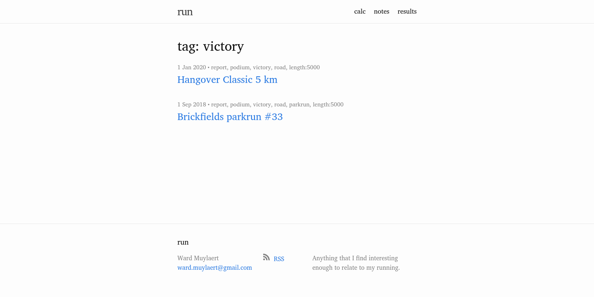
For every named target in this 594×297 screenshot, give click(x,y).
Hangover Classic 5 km (227, 79)
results (407, 11)
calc (360, 11)
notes (381, 11)
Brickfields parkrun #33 (230, 116)
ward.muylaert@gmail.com (214, 267)
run (185, 11)
